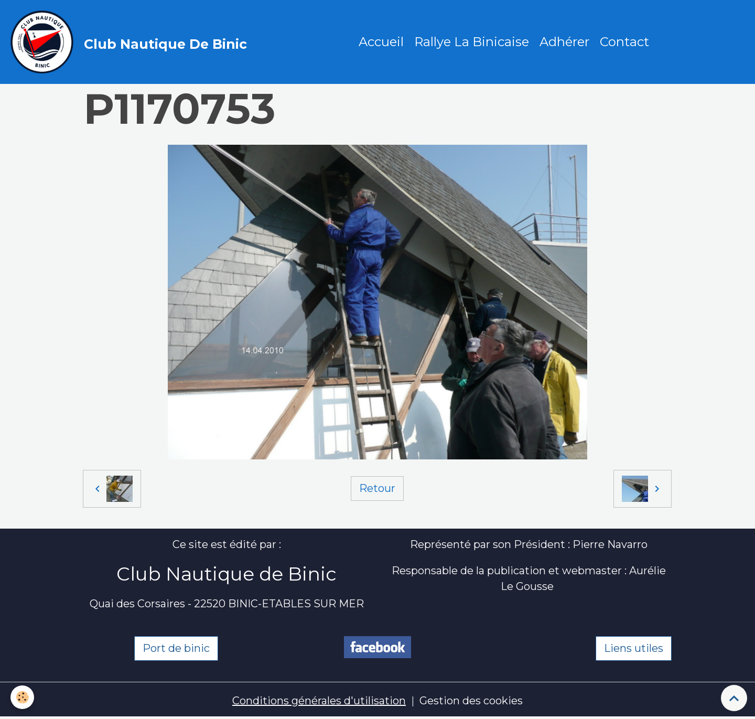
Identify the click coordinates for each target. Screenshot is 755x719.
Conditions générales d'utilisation (319, 700)
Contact (624, 41)
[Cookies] (22, 697)
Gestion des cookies (471, 700)
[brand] (131, 41)
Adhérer (564, 41)
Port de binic (176, 648)
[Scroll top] (734, 698)
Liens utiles (633, 648)
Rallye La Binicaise (471, 41)
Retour (377, 488)
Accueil (381, 41)
